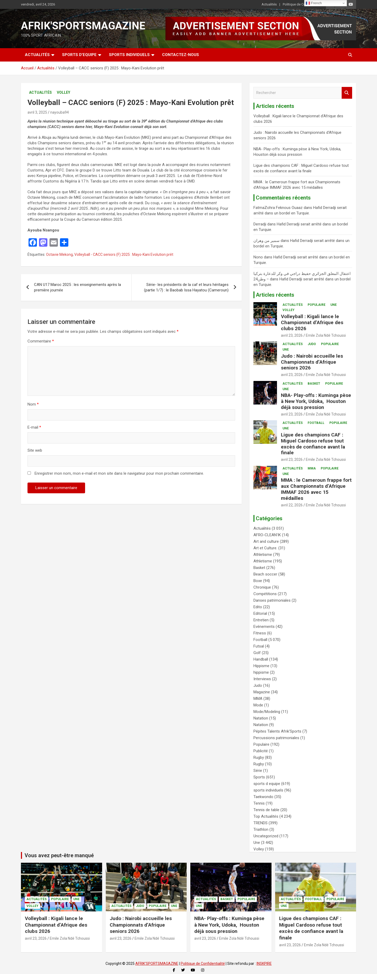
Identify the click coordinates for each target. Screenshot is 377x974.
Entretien (261, 620)
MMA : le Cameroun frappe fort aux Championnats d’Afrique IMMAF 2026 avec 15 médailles (316, 489)
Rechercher (347, 93)
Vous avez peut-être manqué (59, 855)
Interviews (262, 679)
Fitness (259, 633)
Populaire (316, 305)
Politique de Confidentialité (303, 4)
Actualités (269, 4)
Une (333, 305)
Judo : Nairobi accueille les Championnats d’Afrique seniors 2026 (312, 362)
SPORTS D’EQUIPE (79, 54)
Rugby (258, 757)
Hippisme (261, 665)
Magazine (261, 692)
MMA (312, 468)
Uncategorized (265, 836)
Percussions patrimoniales (276, 737)
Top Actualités (265, 816)
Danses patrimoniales (272, 600)
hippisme (261, 672)
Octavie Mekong (59, 254)
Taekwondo (263, 796)
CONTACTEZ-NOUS (180, 54)
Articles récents (275, 295)
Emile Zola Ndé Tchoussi (326, 335)
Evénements (264, 626)
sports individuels (268, 790)
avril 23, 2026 (292, 335)
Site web (34, 450)
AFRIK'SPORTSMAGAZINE (83, 26)
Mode (258, 705)
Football (316, 423)
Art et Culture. (265, 548)
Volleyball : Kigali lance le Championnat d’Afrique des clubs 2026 (312, 322)
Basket (314, 383)
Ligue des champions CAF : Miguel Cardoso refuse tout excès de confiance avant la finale (313, 444)
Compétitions (265, 593)
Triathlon (260, 829)
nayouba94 (59, 112)
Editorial (260, 613)
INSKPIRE (264, 963)
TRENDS (260, 823)
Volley (63, 92)
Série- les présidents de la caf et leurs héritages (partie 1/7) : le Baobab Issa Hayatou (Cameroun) (186, 287)
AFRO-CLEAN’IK (267, 535)
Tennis (259, 803)
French (314, 3)
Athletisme (262, 554)
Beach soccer (265, 574)
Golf (257, 652)
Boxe (257, 580)
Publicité (260, 751)
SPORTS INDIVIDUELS (129, 54)
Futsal (258, 646)
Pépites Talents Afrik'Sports (277, 731)
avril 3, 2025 (37, 112)
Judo (312, 344)
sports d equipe (266, 783)
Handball (260, 659)
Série (257, 770)
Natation (260, 718)
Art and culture (266, 541)
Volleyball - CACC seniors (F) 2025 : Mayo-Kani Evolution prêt (123, 254)
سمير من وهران (266, 240)
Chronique (262, 587)
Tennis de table (266, 809)
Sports (259, 777)
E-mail (34, 427)
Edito (257, 607)
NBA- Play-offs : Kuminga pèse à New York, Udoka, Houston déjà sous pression (316, 401)
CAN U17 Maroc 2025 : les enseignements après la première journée (77, 287)
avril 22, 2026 (292, 505)
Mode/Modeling (266, 711)
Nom (33, 404)
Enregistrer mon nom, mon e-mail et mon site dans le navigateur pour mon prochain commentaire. (119, 473)
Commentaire (40, 341)
